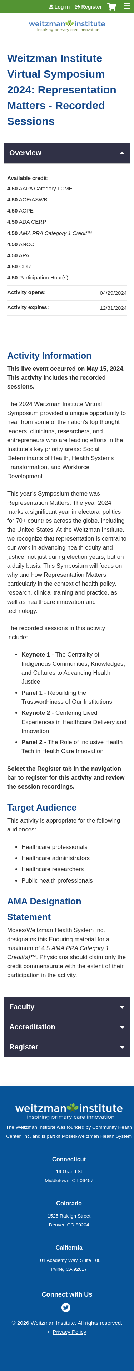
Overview (25, 153)
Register (91, 6)
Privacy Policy (69, 1332)
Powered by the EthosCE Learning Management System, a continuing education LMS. (105, 1366)
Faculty (22, 1007)
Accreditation (32, 1027)
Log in (62, 6)
